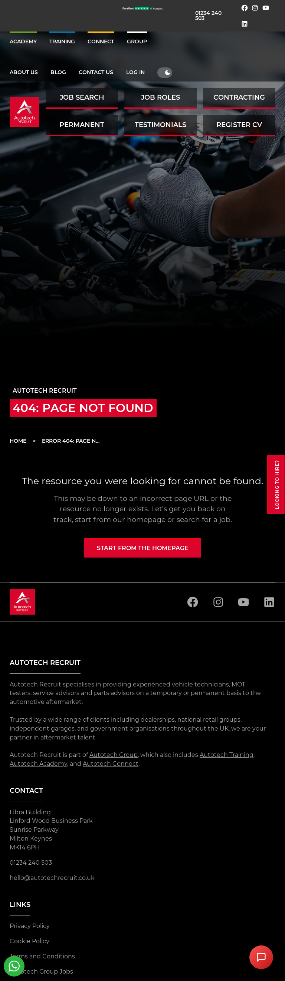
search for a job (203, 519)
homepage (146, 519)
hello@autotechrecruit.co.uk (52, 877)
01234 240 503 (208, 15)
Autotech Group (113, 754)
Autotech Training (226, 754)
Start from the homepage (143, 548)
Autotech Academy (38, 763)
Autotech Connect (110, 763)
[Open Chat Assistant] (261, 957)
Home (18, 441)
